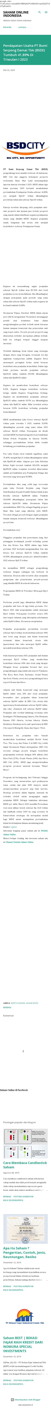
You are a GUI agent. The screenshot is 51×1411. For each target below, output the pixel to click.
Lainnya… (22, 27)
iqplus (14, 827)
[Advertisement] (25, 106)
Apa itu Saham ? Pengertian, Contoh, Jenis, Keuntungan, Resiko (24, 1252)
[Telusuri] (39, 12)
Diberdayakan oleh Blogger (25, 1399)
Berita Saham (18, 1003)
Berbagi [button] (7, 1007)
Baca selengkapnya (13, 1200)
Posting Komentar (23, 1196)
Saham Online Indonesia (16, 14)
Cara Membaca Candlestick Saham (25, 1164)
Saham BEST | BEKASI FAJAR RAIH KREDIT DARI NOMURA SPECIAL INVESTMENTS (23, 1344)
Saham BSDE (32, 1003)
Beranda (7, 27)
